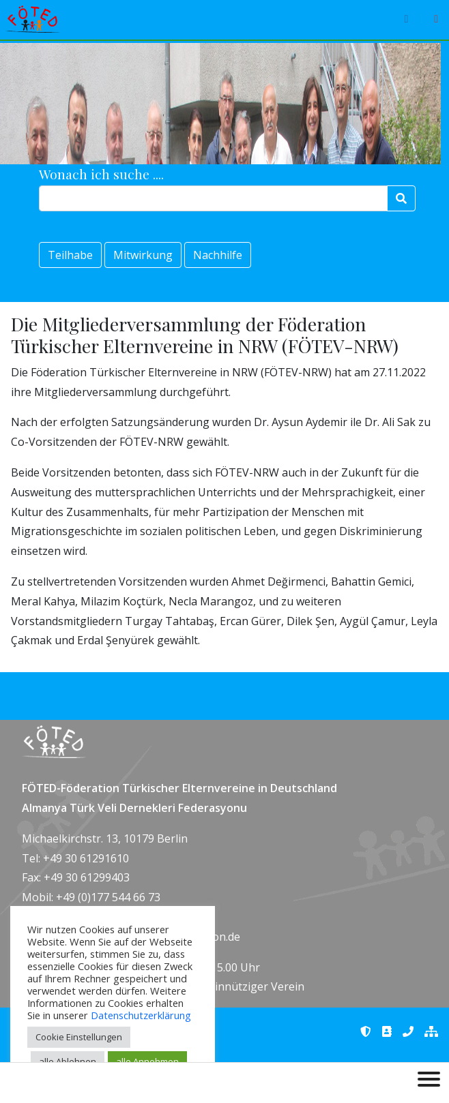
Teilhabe (70, 254)
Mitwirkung (143, 254)
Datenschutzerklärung (141, 1015)
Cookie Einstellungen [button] (78, 1037)
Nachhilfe (217, 254)
